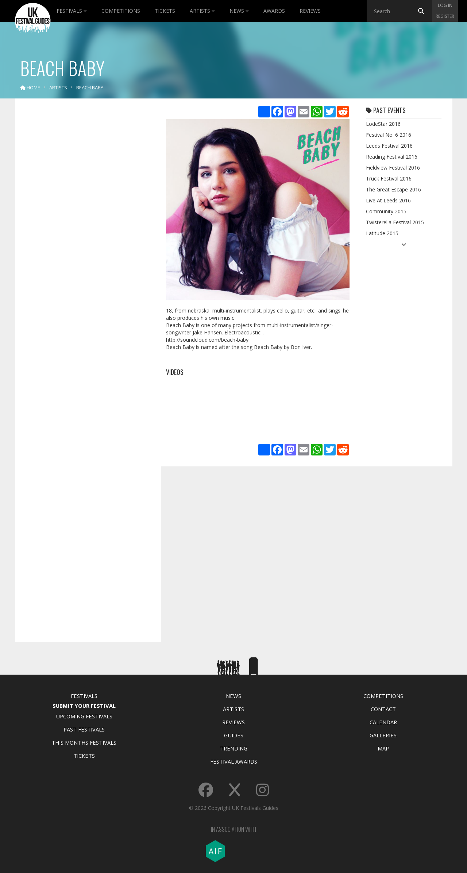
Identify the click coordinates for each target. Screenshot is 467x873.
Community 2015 (386, 211)
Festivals (72, 10)
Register (445, 16)
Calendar (383, 722)
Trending (233, 748)
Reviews (310, 10)
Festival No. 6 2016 (388, 134)
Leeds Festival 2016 (389, 145)
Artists (202, 10)
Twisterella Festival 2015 (395, 222)
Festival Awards (233, 761)
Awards (274, 10)
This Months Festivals (83, 742)
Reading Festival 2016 (391, 156)
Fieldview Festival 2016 (393, 167)
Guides (233, 735)
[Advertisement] (82, 218)
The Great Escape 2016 (393, 189)
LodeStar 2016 (383, 123)
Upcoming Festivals (84, 716)
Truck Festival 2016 (389, 178)
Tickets (165, 10)
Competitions (120, 10)
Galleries (383, 735)
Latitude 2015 (382, 233)
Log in (445, 5)
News (239, 10)
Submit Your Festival (84, 705)
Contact (383, 709)
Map (383, 748)
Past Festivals (84, 729)
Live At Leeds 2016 (388, 200)
